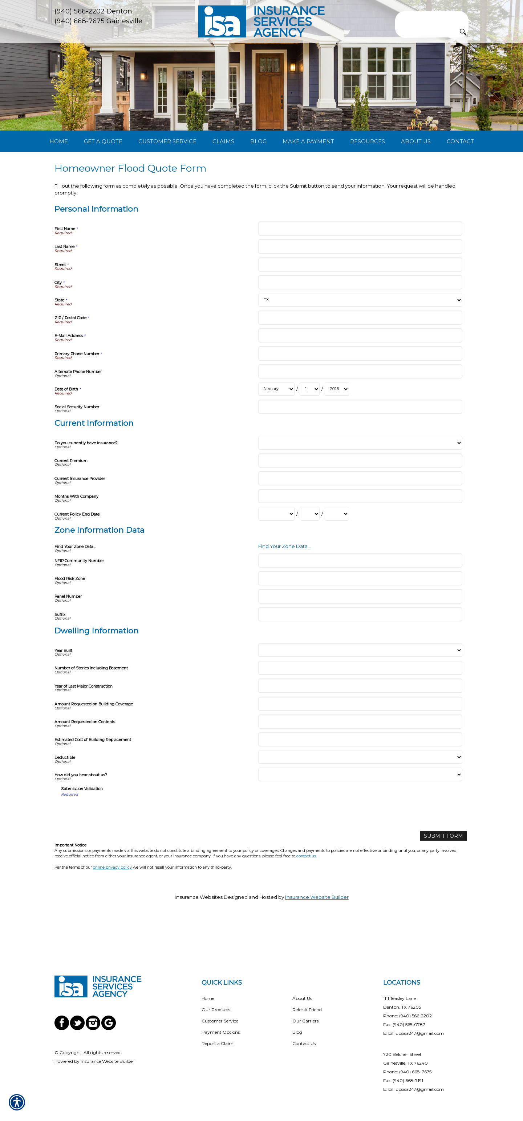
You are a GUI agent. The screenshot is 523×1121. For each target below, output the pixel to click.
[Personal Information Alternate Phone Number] (360, 408)
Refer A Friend (307, 1009)
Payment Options (221, 1032)
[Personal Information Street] (360, 301)
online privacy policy (112, 903)
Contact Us (304, 1043)
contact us (306, 892)
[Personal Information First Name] (360, 266)
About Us (302, 998)
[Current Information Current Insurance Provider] (360, 515)
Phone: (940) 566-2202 (407, 1015)
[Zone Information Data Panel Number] (360, 633)
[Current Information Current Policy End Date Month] (276, 551)
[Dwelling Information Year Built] (360, 687)
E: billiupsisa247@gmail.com (413, 1033)
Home (208, 998)
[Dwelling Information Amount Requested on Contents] (360, 759)
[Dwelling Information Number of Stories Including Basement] (360, 705)
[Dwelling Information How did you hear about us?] (360, 811)
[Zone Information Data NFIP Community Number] (360, 597)
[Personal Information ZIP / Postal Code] (360, 355)
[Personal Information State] (360, 337)
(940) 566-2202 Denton (93, 11)
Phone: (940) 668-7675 (407, 1071)
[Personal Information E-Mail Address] (360, 372)
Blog (297, 1032)
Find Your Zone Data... (284, 583)
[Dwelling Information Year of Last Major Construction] (360, 723)
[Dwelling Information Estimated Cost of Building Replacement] (360, 776)
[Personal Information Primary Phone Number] (360, 390)
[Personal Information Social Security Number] (360, 444)
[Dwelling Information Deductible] (360, 794)
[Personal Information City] (360, 319)
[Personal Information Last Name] (360, 283)
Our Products (216, 1009)
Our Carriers (305, 1021)
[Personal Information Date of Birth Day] (310, 426)
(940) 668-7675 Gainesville (98, 21)
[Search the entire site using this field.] (432, 17)
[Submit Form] (445, 872)
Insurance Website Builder (317, 934)
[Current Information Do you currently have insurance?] (360, 480)
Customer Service (220, 1021)
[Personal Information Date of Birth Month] (276, 426)
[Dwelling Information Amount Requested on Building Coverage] (360, 740)
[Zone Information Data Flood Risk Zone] (360, 615)
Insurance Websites (199, 934)
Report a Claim (218, 1043)
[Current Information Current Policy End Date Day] (310, 551)
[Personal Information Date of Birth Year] (337, 426)
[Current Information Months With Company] (360, 533)
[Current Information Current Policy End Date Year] (337, 551)
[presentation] (116, 848)
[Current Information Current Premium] (360, 497)
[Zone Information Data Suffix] (360, 651)
